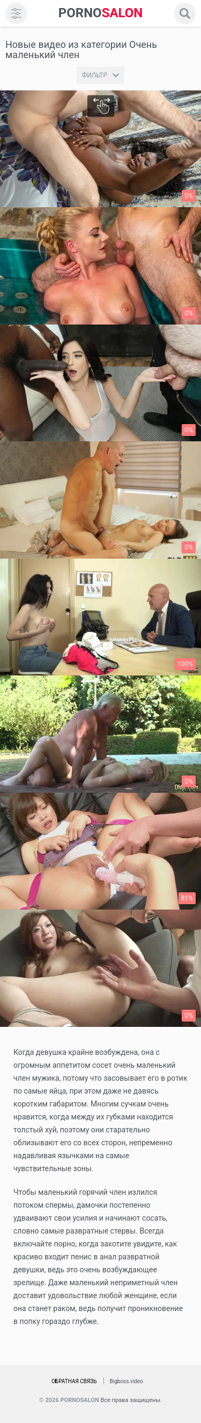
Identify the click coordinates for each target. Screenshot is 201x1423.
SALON (100, 13)
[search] (185, 13)
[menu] (16, 13)
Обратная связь (74, 1381)
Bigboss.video (126, 1381)
